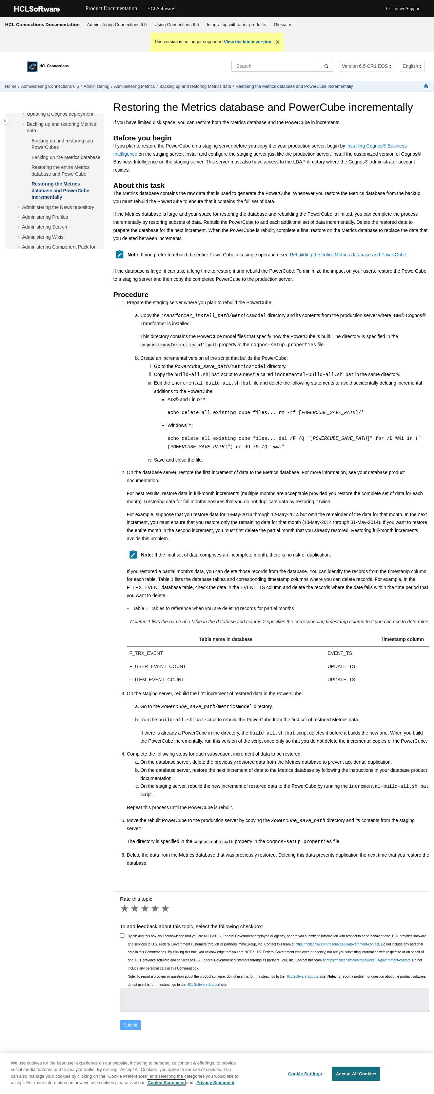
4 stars (156, 908)
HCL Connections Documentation (42, 24)
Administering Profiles (45, 217)
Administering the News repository (58, 207)
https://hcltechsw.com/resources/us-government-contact (337, 943)
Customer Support (403, 8)
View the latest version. (248, 41)
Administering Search (44, 227)
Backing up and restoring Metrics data (195, 86)
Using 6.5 (177, 24)
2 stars (135, 908)
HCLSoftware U (162, 8)
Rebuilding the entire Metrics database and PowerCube (348, 254)
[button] (24, 114)
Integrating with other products (236, 24)
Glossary (282, 24)
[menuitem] (117, 25)
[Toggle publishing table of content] (5, 120)
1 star (125, 908)
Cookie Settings (305, 1078)
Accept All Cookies (356, 1078)
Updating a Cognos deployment (60, 114)
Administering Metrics (134, 86)
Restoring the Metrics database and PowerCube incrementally (294, 86)
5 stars (166, 908)
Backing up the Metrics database (66, 157)
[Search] (326, 66)
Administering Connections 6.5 (117, 24)
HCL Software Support (302, 976)
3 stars (145, 908)
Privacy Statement (215, 1087)
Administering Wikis (42, 237)
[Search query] (282, 66)
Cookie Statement (166, 1087)
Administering (96, 86)
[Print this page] (426, 87)
